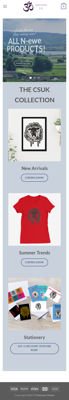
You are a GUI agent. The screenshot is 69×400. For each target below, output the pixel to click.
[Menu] (5, 6)
